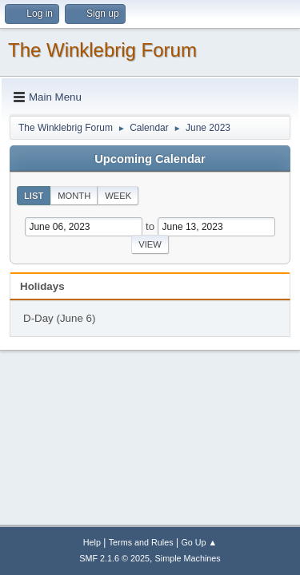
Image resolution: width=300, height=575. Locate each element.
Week (118, 195)
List (33, 195)
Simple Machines (188, 558)
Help (92, 542)
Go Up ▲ (199, 542)
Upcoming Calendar (149, 159)
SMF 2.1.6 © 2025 (114, 558)
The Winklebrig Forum (102, 50)
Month (74, 195)
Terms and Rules (141, 542)
